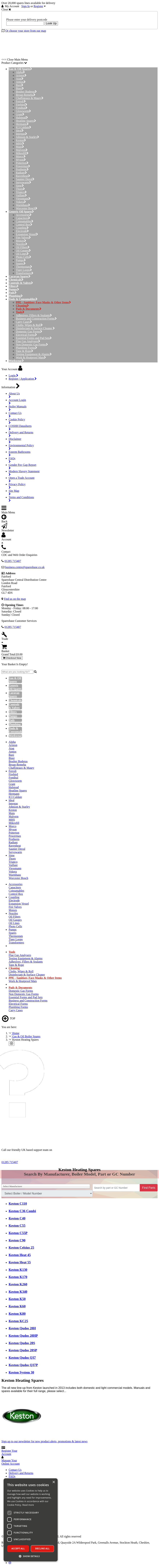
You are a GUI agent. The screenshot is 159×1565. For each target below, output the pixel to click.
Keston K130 (18, 1270)
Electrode (22, 231)
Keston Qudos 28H (22, 1328)
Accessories (24, 214)
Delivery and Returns (21, 1473)
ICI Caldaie (23, 127)
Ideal (20, 130)
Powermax (23, 166)
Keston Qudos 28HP (23, 1335)
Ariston (21, 75)
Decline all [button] (42, 1548)
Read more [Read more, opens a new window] (28, 1504)
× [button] (53, 1482)
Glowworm (23, 111)
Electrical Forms (26, 334)
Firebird (21, 104)
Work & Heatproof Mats (31, 357)
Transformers (24, 273)
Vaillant (21, 195)
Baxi (19, 85)
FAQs (12, 1476)
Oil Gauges (23, 250)
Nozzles (21, 244)
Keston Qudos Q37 (22, 1357)
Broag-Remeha (25, 94)
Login (13, 375)
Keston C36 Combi (22, 1211)
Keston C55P (18, 1233)
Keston (21, 140)
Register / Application (23, 378)
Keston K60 (17, 1306)
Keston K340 (18, 1292)
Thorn (20, 188)
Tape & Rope (24, 351)
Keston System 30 (21, 1372)
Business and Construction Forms (36, 318)
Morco (21, 156)
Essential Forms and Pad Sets (34, 338)
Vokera (21, 201)
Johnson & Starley (27, 137)
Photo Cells (23, 256)
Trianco (21, 192)
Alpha (20, 72)
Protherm (22, 169)
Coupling (22, 227)
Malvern (22, 149)
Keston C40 (17, 1218)
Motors (21, 240)
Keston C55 (17, 1225)
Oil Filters (23, 247)
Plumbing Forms (26, 347)
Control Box (24, 224)
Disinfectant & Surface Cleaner (35, 328)
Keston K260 (18, 1284)
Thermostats (24, 266)
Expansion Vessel (27, 234)
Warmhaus (23, 205)
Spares (21, 263)
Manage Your (10, 1462)
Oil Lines (22, 253)
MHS (20, 143)
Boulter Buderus (26, 91)
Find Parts (148, 1187)
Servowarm (23, 182)
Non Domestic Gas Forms (32, 344)
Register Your (9, 1452)
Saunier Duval (25, 179)
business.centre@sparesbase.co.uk (25, 567)
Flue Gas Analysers (28, 341)
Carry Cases (24, 321)
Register (38, 6)
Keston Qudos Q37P (23, 1365)
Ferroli (21, 101)
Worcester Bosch (26, 208)
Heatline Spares (26, 120)
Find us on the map (15, 598)
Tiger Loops (24, 269)
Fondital (21, 107)
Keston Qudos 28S (22, 1343)
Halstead (22, 117)
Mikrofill (22, 153)
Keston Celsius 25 (21, 1247)
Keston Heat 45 (20, 1255)
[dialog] (31, 1519)
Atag (19, 78)
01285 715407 (9, 1162)
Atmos (21, 81)
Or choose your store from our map (25, 30)
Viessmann (23, 198)
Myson (21, 159)
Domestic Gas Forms (29, 331)
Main (20, 146)
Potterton (22, 162)
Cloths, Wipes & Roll (29, 325)
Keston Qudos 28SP (23, 1350)
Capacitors (23, 218)
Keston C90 (17, 1240)
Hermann (22, 124)
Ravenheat (23, 175)
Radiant (21, 172)
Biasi (20, 88)
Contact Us (15, 1469)
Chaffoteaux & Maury (29, 98)
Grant (20, 114)
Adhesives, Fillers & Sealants (34, 315)
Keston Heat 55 (20, 1262)
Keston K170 (18, 1277)
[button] (30, 1556)
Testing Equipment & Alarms (34, 354)
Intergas (21, 133)
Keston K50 (17, 1299)
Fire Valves (23, 237)
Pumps (21, 260)
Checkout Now (12, 658)
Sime (20, 185)
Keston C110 (18, 1203)
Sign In (25, 6)
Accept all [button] (18, 1548)
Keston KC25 (18, 1321)
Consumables (24, 221)
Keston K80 (17, 1314)
